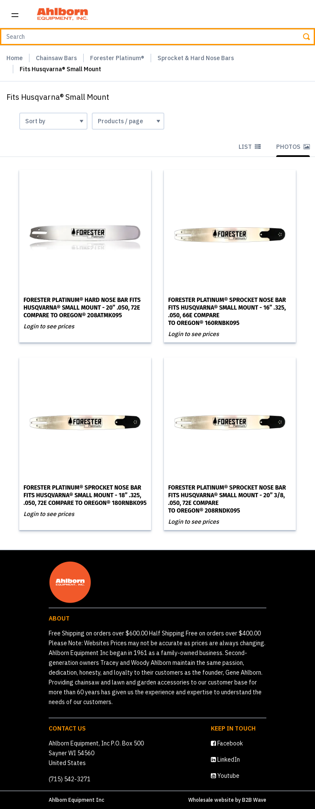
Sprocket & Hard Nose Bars (196, 58)
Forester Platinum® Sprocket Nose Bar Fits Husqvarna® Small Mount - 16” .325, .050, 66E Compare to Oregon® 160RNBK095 (227, 311)
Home (14, 58)
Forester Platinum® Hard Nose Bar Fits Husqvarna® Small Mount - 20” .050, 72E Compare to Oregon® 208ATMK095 (81, 307)
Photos (293, 147)
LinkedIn (225, 759)
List (250, 147)
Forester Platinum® (117, 58)
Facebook (227, 743)
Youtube (225, 776)
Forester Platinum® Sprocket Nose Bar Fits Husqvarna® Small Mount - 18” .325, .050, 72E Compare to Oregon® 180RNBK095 (85, 495)
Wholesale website (211, 800)
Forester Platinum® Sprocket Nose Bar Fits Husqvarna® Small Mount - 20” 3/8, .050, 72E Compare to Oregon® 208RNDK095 (227, 499)
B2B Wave (254, 800)
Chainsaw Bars (56, 58)
